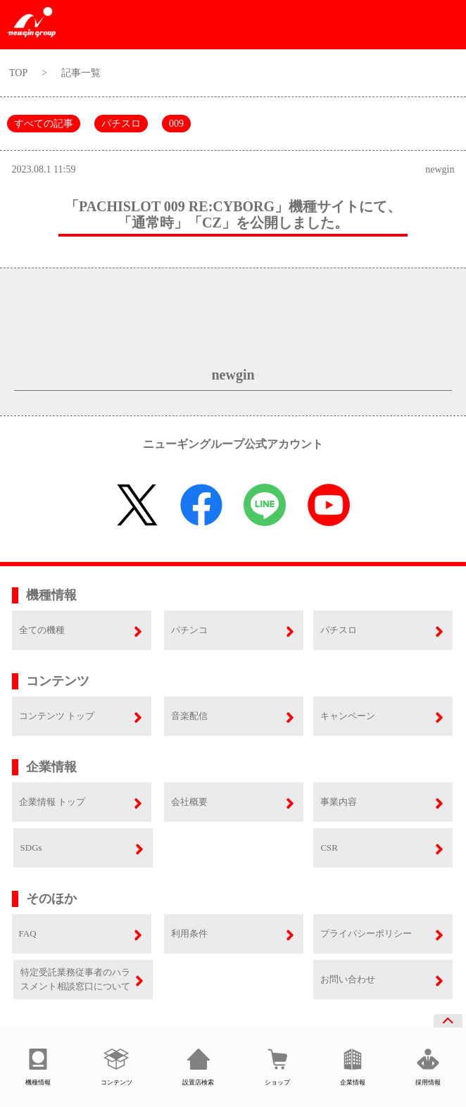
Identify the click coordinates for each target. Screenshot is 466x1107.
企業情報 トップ (52, 801)
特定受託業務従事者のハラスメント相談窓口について (75, 979)
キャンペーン (347, 716)
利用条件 (189, 933)
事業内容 (338, 801)
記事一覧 (81, 73)
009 (176, 123)
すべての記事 (43, 123)
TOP (18, 73)
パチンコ (189, 630)
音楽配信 (189, 716)
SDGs (31, 847)
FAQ (28, 933)
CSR (329, 847)
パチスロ (121, 123)
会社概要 (189, 801)
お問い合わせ (347, 979)
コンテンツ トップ (56, 716)
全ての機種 (42, 630)
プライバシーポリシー (366, 933)
